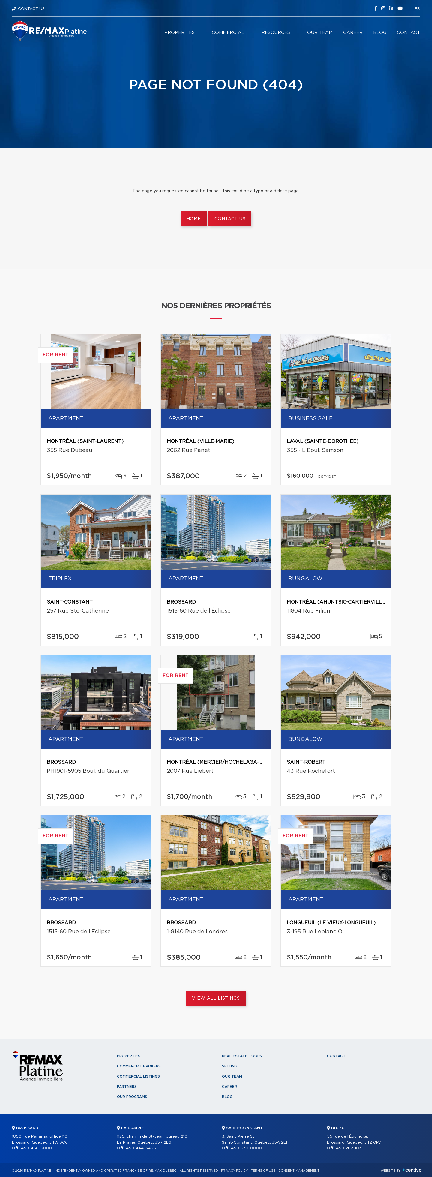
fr (417, 9)
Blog (379, 32)
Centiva (412, 1170)
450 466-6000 (36, 1148)
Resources (276, 32)
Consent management (299, 1170)
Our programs (132, 1097)
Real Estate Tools (242, 1056)
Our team (320, 32)
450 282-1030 (350, 1148)
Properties (179, 32)
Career (353, 32)
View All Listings (216, 998)
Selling (229, 1066)
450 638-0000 (246, 1148)
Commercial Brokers (139, 1066)
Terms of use (263, 1170)
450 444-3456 (141, 1148)
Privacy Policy (234, 1170)
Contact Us (31, 9)
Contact (408, 32)
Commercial (228, 32)
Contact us (229, 219)
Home (194, 219)
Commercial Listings (138, 1076)
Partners (127, 1086)
